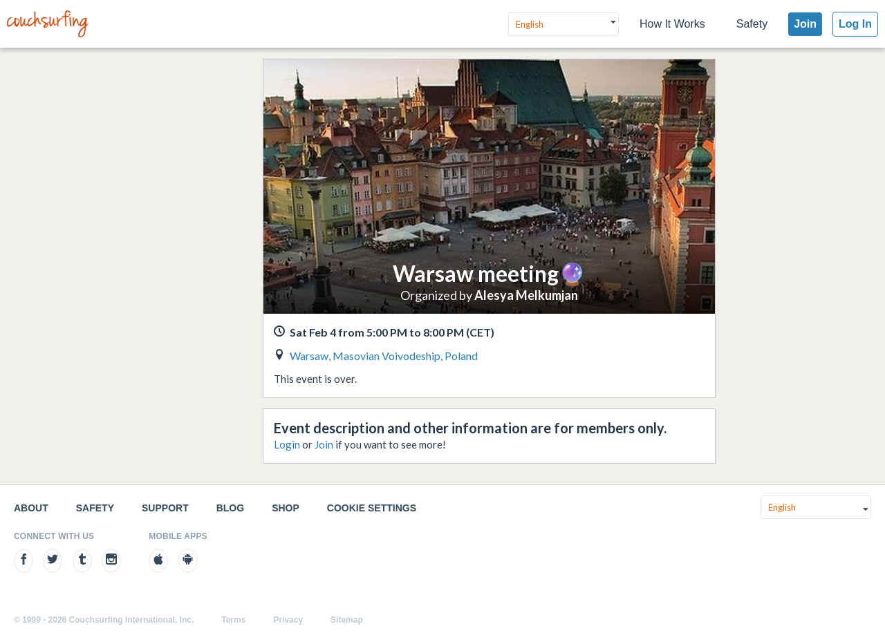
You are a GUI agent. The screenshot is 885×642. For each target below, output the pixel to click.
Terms (233, 620)
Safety (751, 24)
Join (805, 24)
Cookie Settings (371, 507)
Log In (855, 24)
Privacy (288, 620)
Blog (230, 507)
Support (165, 507)
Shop (285, 507)
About (31, 507)
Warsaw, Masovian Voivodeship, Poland (384, 355)
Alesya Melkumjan (526, 295)
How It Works (672, 24)
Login (287, 444)
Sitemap (346, 620)
